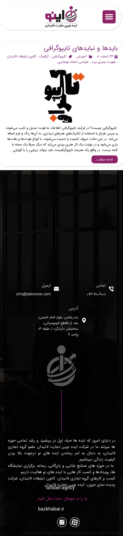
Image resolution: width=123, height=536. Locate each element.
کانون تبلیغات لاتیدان (21, 56)
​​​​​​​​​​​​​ (51, 509)
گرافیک (44, 56)
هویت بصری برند (103, 62)
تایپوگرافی (59, 56)
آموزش (81, 56)
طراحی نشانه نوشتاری (73, 62)
